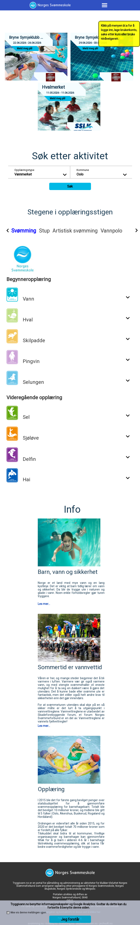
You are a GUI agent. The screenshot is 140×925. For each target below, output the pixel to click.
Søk (70, 186)
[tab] (32, 231)
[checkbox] (8, 912)
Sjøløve (31, 438)
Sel (26, 417)
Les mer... (44, 603)
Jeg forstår (70, 919)
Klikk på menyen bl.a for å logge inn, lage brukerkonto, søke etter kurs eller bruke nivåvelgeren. (119, 32)
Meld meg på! (24, 48)
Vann (28, 299)
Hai (26, 479)
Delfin (29, 459)
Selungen (33, 382)
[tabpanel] (72, 367)
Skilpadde (34, 340)
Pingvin (31, 361)
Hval (28, 320)
